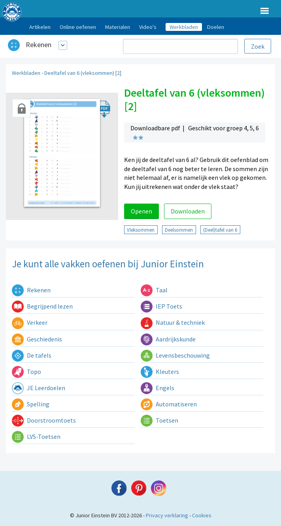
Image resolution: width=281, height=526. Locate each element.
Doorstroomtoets (44, 420)
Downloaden (188, 211)
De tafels (31, 355)
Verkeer (29, 322)
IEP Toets (161, 306)
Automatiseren (169, 404)
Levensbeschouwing (175, 355)
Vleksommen (141, 230)
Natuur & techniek (173, 322)
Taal (154, 290)
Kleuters (160, 371)
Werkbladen (26, 72)
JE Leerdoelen (38, 388)
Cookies (201, 515)
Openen (141, 211)
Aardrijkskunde (168, 339)
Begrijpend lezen (42, 306)
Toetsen (159, 420)
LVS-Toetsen (36, 436)
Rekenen (38, 44)
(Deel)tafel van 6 (220, 230)
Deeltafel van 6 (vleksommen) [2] (82, 72)
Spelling (30, 404)
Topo (26, 371)
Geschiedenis (37, 339)
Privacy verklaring (167, 515)
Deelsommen (179, 230)
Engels (157, 388)
